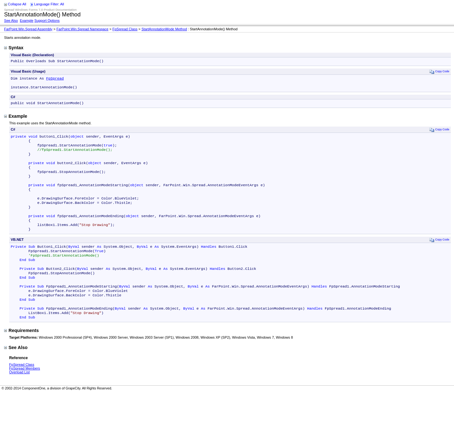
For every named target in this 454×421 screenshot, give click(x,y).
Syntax (13, 47)
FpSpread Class (125, 29)
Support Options (47, 20)
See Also (11, 20)
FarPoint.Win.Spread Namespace (82, 29)
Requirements (21, 358)
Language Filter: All (49, 4)
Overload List (19, 400)
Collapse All (17, 4)
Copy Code (439, 72)
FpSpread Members (24, 396)
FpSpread (55, 79)
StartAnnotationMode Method (164, 29)
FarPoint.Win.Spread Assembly (28, 29)
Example (26, 20)
